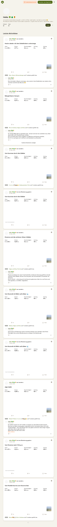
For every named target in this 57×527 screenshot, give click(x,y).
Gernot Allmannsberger (18, 75)
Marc (10, 75)
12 (26, 517)
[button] (30, 2)
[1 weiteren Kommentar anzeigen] (28, 142)
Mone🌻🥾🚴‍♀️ (12, 517)
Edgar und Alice (21, 127)
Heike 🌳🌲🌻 (9, 17)
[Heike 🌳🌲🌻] (11, 78)
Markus (11, 325)
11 (26, 75)
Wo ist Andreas (13, 127)
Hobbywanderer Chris (24, 185)
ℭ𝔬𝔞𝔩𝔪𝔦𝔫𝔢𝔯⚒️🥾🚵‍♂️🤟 (14, 185)
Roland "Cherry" (13, 418)
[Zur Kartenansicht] (49, 66)
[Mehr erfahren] (11, 431)
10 (27, 127)
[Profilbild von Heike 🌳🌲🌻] (6, 11)
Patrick (19, 269)
